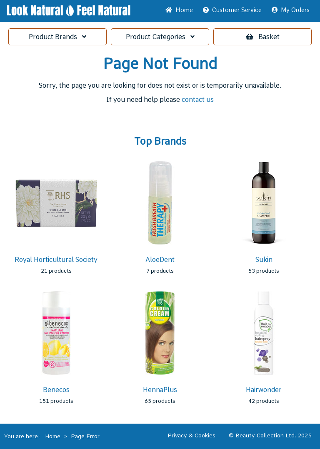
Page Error (85, 436)
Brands (57, 37)
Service (232, 10)
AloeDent (160, 260)
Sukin (263, 260)
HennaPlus (160, 390)
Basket (263, 37)
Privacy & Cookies (191, 435)
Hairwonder (264, 390)
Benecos (56, 390)
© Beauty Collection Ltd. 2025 (270, 435)
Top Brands (160, 141)
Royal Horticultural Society (56, 260)
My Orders (291, 10)
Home (179, 10)
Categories (160, 37)
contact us (198, 100)
